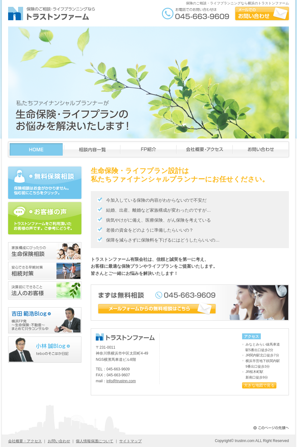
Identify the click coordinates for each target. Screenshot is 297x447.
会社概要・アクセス (25, 441)
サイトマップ (130, 441)
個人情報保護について (94, 441)
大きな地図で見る (259, 385)
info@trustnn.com (121, 381)
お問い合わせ (59, 441)
